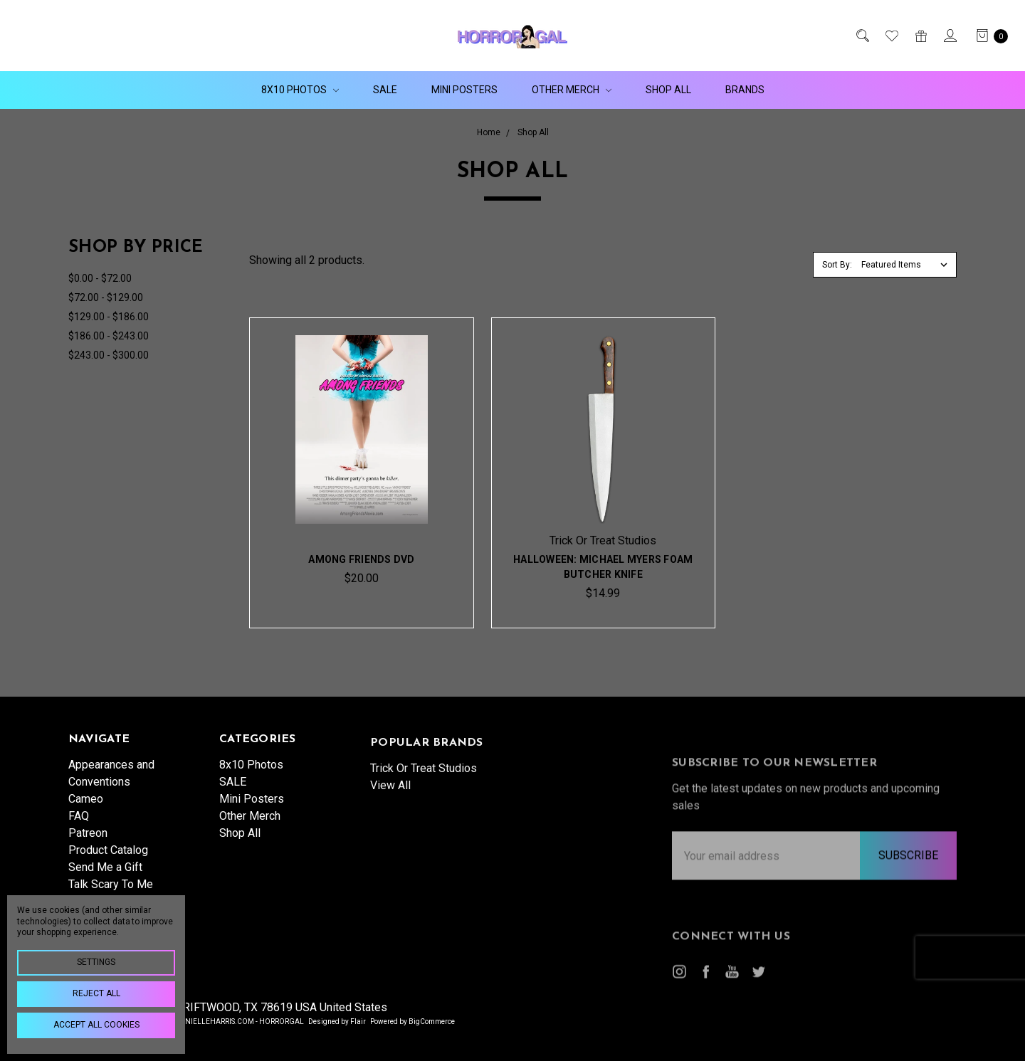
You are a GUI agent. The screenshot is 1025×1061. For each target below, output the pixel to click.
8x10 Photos (300, 89)
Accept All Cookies (96, 1025)
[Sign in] (949, 36)
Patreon (87, 843)
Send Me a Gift (105, 878)
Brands (744, 89)
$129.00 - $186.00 (108, 316)
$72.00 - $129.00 (105, 297)
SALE (385, 89)
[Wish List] (891, 36)
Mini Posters (464, 89)
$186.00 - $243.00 (108, 336)
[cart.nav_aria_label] (988, 36)
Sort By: (837, 265)
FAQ (78, 826)
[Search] (861, 36)
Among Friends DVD (361, 559)
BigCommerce (432, 1021)
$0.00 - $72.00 (100, 278)
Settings (96, 962)
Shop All (668, 89)
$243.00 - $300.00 (108, 355)
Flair (358, 1021)
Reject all (96, 993)
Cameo (85, 809)
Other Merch (571, 89)
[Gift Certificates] (920, 36)
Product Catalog (108, 860)
